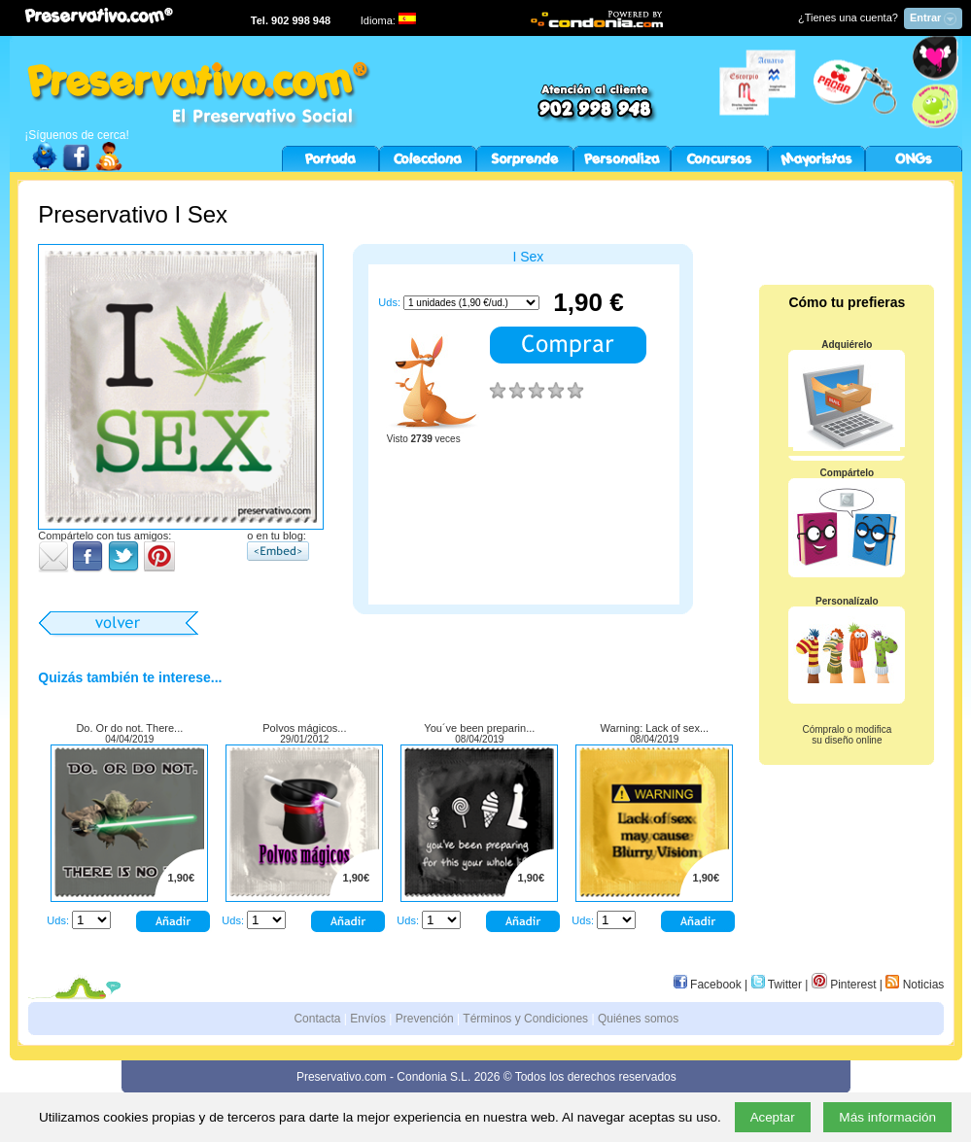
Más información (887, 1117)
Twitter (776, 984)
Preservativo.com (341, 1077)
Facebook (708, 984)
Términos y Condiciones (525, 1018)
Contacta (317, 1018)
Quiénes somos (638, 1018)
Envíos (368, 1018)
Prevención (425, 1018)
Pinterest (844, 984)
